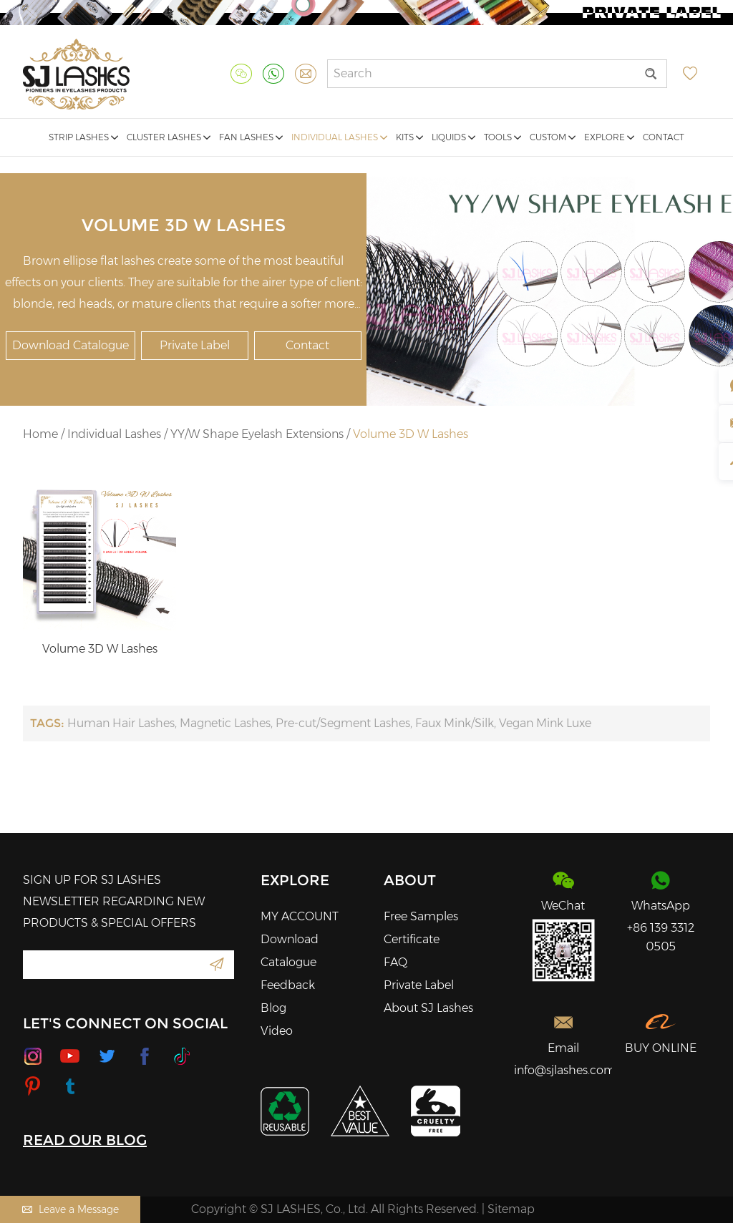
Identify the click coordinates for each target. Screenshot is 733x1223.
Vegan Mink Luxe (545, 723)
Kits (409, 137)
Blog (273, 1008)
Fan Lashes (251, 137)
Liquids (453, 137)
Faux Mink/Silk (454, 723)
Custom (553, 137)
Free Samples (421, 916)
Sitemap (511, 1209)
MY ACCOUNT (300, 916)
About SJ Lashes (428, 1008)
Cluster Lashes (168, 137)
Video (277, 1031)
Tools (502, 137)
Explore (609, 137)
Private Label (195, 345)
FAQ (395, 962)
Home (40, 434)
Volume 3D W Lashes (410, 434)
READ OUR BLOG (85, 1140)
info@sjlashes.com (563, 1070)
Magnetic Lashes (225, 723)
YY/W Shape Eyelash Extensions (257, 434)
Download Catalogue (70, 345)
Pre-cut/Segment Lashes (343, 723)
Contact (663, 137)
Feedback (288, 985)
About (410, 880)
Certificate (412, 939)
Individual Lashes (339, 137)
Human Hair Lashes (121, 723)
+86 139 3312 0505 (660, 937)
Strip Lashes (83, 137)
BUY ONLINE (660, 1048)
